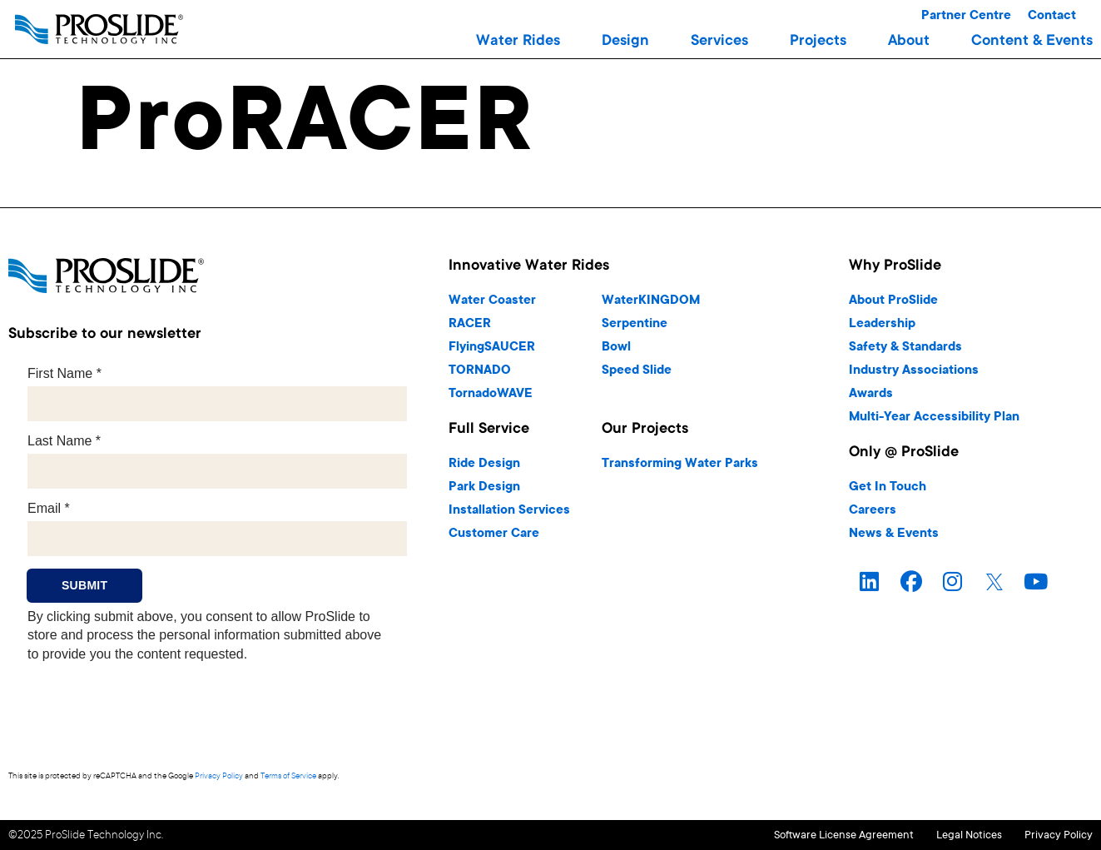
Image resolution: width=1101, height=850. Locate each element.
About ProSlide (893, 301)
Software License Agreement (792, 834)
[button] (518, 41)
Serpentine (634, 324)
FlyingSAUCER (492, 347)
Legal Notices (943, 834)
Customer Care (494, 534)
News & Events (894, 534)
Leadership (882, 324)
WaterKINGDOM (651, 301)
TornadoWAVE (491, 394)
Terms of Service (288, 776)
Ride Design (484, 464)
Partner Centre (966, 16)
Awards (871, 394)
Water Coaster (492, 301)
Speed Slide (637, 371)
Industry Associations (914, 371)
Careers (872, 511)
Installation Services (509, 511)
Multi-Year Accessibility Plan (934, 417)
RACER (470, 324)
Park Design (484, 487)
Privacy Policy (219, 776)
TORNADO (480, 371)
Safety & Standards (905, 347)
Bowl (616, 347)
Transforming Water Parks (680, 464)
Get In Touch (887, 487)
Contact (1052, 16)
